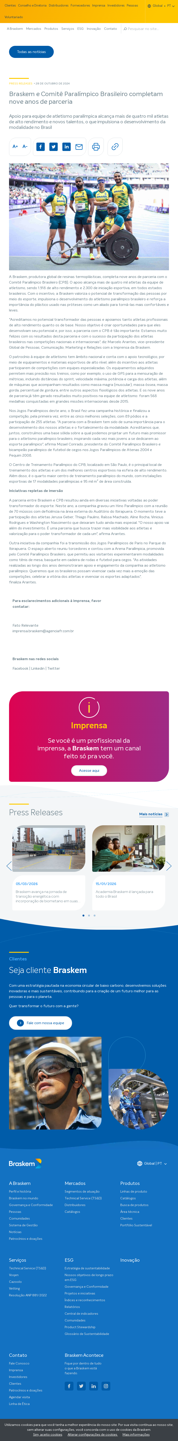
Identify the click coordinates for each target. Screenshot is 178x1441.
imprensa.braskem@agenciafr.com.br (43, 631)
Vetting (14, 1288)
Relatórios (72, 1307)
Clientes (10, 5)
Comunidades (19, 1218)
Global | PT (149, 1163)
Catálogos (72, 1212)
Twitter (53, 668)
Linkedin (38, 668)
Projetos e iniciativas (80, 1293)
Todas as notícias (31, 52)
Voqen (14, 1275)
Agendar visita (19, 1397)
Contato (110, 28)
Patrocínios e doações (25, 1238)
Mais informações (136, 1434)
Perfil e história (20, 1191)
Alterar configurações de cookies (93, 1434)
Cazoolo (15, 1282)
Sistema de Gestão (23, 1225)
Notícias (15, 1232)
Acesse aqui (89, 770)
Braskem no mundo (23, 1198)
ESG (80, 28)
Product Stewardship (80, 1327)
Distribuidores (58, 5)
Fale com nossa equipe (40, 1023)
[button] (83, 915)
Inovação (94, 28)
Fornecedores (80, 5)
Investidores (116, 5)
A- (25, 146)
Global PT (159, 6)
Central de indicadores (81, 1313)
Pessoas (132, 5)
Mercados (33, 28)
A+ (15, 146)
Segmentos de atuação (82, 1191)
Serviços (67, 28)
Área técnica (129, 1212)
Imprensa (98, 5)
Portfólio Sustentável (136, 1225)
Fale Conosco (19, 1363)
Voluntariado (14, 17)
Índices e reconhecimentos (85, 1300)
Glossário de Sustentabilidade (87, 1334)
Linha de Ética (19, 1404)
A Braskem (15, 28)
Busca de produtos (134, 1205)
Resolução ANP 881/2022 (28, 1295)
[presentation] (9, 866)
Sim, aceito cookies (47, 1434)
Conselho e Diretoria (32, 5)
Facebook (21, 668)
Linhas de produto (133, 1191)
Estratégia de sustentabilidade (87, 1268)
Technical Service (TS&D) (83, 1198)
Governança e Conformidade (31, 1205)
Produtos (51, 28)
